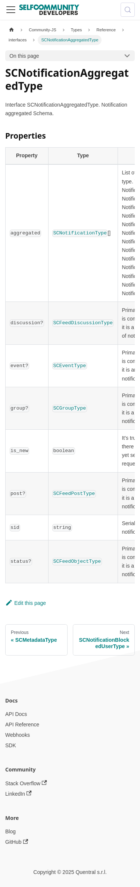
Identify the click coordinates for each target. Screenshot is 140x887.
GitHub (16, 842)
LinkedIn (18, 793)
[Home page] (11, 30)
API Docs (16, 714)
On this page (24, 56)
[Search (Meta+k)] (128, 10)
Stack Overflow (26, 783)
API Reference (22, 724)
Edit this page (25, 603)
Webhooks (17, 735)
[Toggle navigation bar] (10, 9)
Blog (10, 831)
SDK (10, 745)
